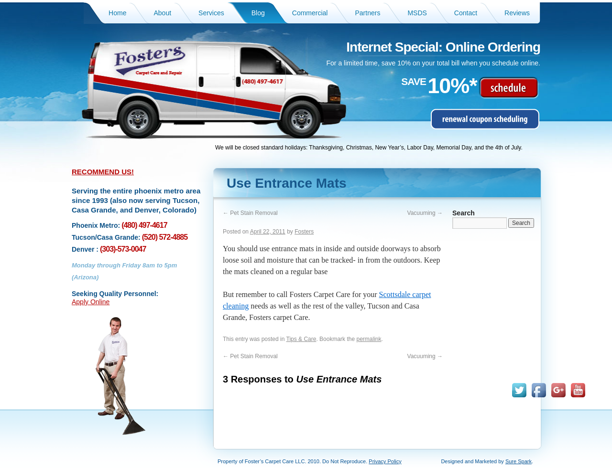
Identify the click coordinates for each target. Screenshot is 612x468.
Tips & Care (301, 339)
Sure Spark (518, 461)
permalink (368, 339)
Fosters (304, 231)
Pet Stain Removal (250, 213)
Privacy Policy (385, 461)
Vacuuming (425, 213)
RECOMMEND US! (103, 172)
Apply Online (90, 302)
